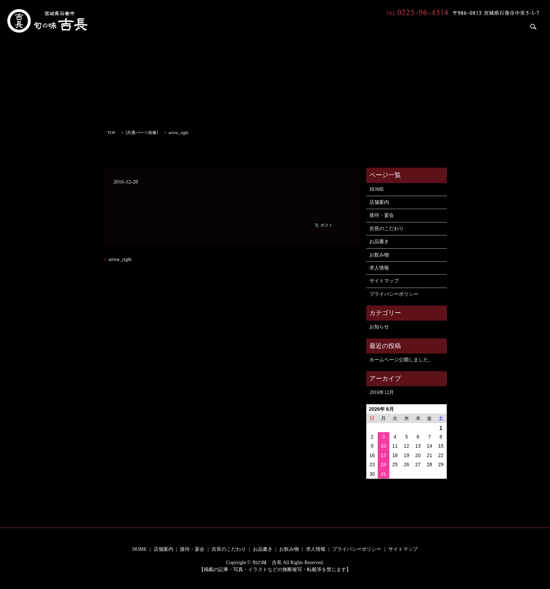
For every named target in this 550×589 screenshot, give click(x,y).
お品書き (444, 26)
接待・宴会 (363, 26)
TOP (111, 132)
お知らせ (379, 326)
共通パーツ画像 (141, 132)
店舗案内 (330, 26)
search (533, 26)
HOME (301, 26)
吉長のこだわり (405, 26)
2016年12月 (381, 392)
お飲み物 (475, 26)
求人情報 (506, 26)
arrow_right (120, 259)
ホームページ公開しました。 (401, 359)
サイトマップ (384, 280)
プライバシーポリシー (393, 294)
